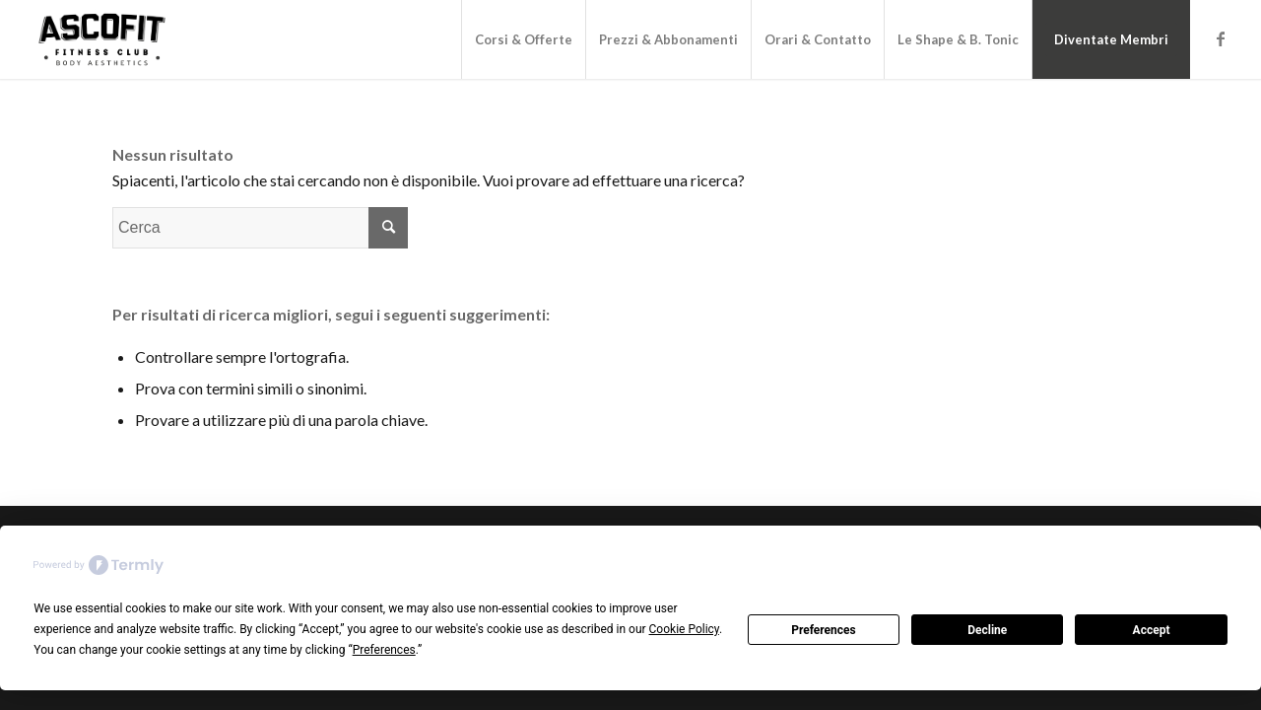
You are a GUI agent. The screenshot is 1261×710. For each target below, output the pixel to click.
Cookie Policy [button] (684, 629)
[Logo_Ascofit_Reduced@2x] (102, 39)
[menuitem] (523, 39)
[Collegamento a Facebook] (1220, 38)
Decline (987, 630)
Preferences (823, 630)
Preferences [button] (384, 650)
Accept (1151, 630)
